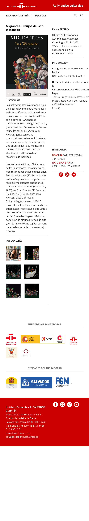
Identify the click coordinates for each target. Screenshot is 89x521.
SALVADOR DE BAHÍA (17, 15)
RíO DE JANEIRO (61, 162)
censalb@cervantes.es (18, 433)
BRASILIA (57, 155)
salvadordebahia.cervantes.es (22, 436)
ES (75, 15)
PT (81, 15)
